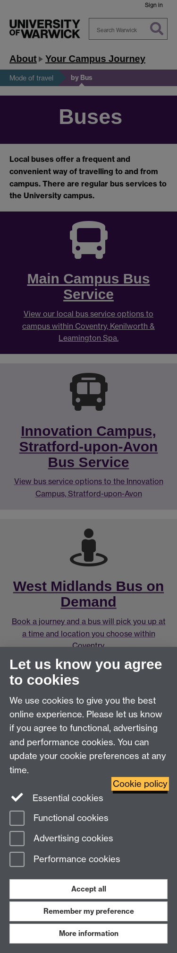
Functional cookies (59, 819)
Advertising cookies (61, 839)
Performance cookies (64, 860)
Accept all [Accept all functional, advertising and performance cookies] (88, 888)
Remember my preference (88, 911)
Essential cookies (56, 797)
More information (88, 933)
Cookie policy (140, 783)
